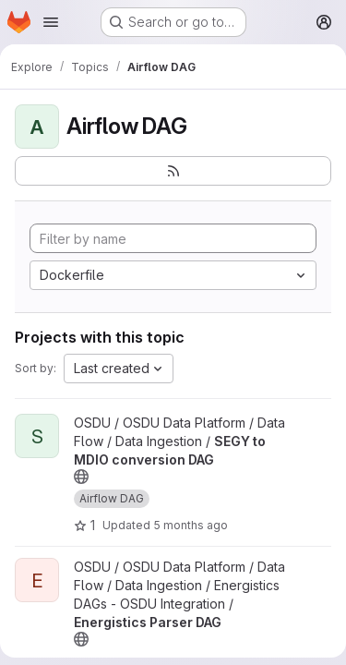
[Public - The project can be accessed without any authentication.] (81, 476)
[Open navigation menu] (51, 22)
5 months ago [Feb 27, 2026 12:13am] (190, 525)
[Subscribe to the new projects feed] (173, 171)
